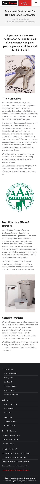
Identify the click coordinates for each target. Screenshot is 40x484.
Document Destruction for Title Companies (15, 470)
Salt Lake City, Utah (10, 373)
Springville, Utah (9, 425)
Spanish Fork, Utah (10, 421)
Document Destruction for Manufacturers (15, 462)
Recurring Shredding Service (11, 435)
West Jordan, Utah (10, 390)
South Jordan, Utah (10, 386)
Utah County (6, 400)
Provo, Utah (8, 413)
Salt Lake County (7, 369)
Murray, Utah (8, 378)
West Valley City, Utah (11, 395)
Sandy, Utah (8, 382)
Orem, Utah (8, 417)
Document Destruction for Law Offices (14, 457)
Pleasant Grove (9, 408)
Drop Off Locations (8, 444)
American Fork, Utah (10, 404)
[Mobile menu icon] (36, 3)
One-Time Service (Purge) (10, 439)
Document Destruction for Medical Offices (15, 466)
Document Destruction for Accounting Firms (16, 453)
